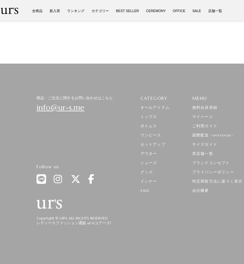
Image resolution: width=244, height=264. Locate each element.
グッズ (146, 172)
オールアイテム (155, 107)
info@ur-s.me (60, 107)
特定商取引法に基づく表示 (217, 181)
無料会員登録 (204, 107)
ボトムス (148, 125)
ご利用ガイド (204, 125)
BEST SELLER (127, 11)
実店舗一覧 (202, 153)
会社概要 (200, 190)
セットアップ (153, 144)
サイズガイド (204, 144)
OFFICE (179, 11)
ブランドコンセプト (211, 162)
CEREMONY (156, 11)
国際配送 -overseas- (212, 135)
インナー (148, 181)
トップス (148, 116)
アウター (148, 153)
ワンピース (150, 135)
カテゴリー (100, 11)
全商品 (37, 11)
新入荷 (55, 11)
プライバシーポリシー (213, 172)
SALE (196, 11)
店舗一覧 (215, 11)
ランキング (76, 11)
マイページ (202, 116)
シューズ (148, 162)
